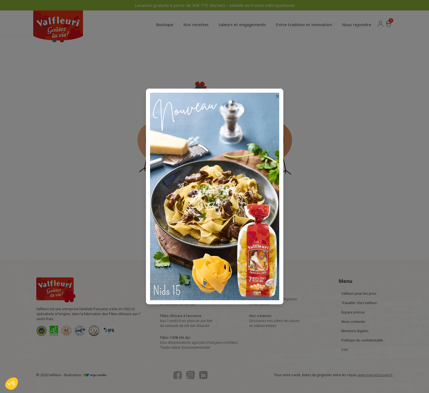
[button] (11, 383)
